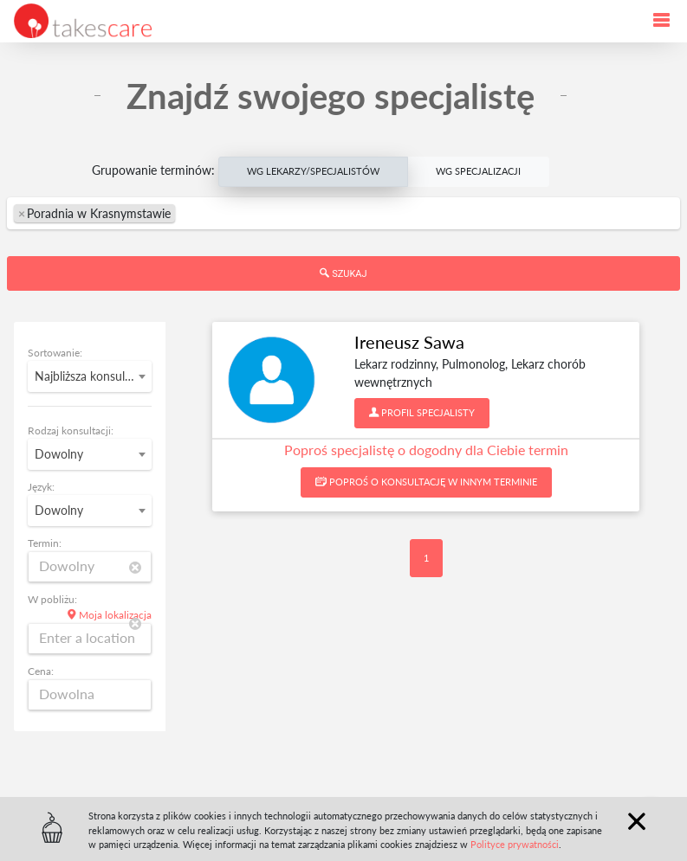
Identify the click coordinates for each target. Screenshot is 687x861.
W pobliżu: (52, 599)
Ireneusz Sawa (409, 341)
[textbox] (266, 213)
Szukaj (343, 274)
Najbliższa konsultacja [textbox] (92, 376)
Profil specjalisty (422, 412)
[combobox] (343, 213)
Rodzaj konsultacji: (70, 430)
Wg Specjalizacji (478, 170)
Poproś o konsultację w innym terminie (426, 481)
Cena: (41, 671)
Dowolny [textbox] (59, 454)
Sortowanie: (55, 352)
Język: (41, 486)
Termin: (45, 543)
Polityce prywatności (514, 844)
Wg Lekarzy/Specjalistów (313, 170)
